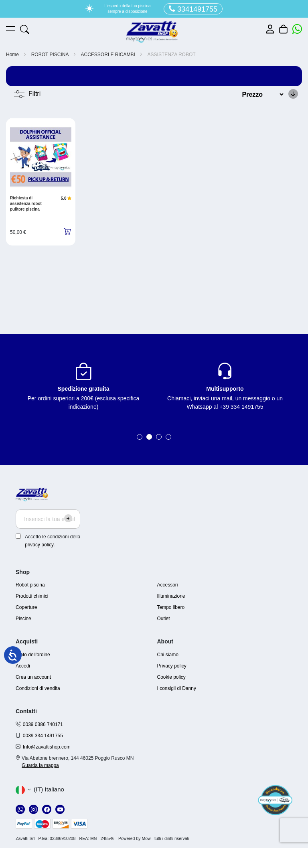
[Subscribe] (68, 518)
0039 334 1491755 (43, 735)
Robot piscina (30, 585)
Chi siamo (167, 654)
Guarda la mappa (40, 765)
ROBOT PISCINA (50, 54)
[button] (40, 790)
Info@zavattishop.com (47, 747)
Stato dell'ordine (33, 654)
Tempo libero (171, 607)
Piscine (23, 618)
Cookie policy (171, 677)
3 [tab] (159, 437)
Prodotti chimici (32, 596)
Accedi (23, 666)
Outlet (163, 618)
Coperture (26, 607)
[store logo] (152, 31)
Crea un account (33, 677)
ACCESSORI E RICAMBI (109, 54)
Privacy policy (171, 666)
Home (13, 54)
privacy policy (39, 545)
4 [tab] (168, 437)
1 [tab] (139, 437)
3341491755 (193, 9)
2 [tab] (149, 437)
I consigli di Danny (176, 688)
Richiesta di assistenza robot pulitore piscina (26, 203)
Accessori (167, 585)
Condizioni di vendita (38, 688)
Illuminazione (171, 596)
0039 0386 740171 (43, 724)
